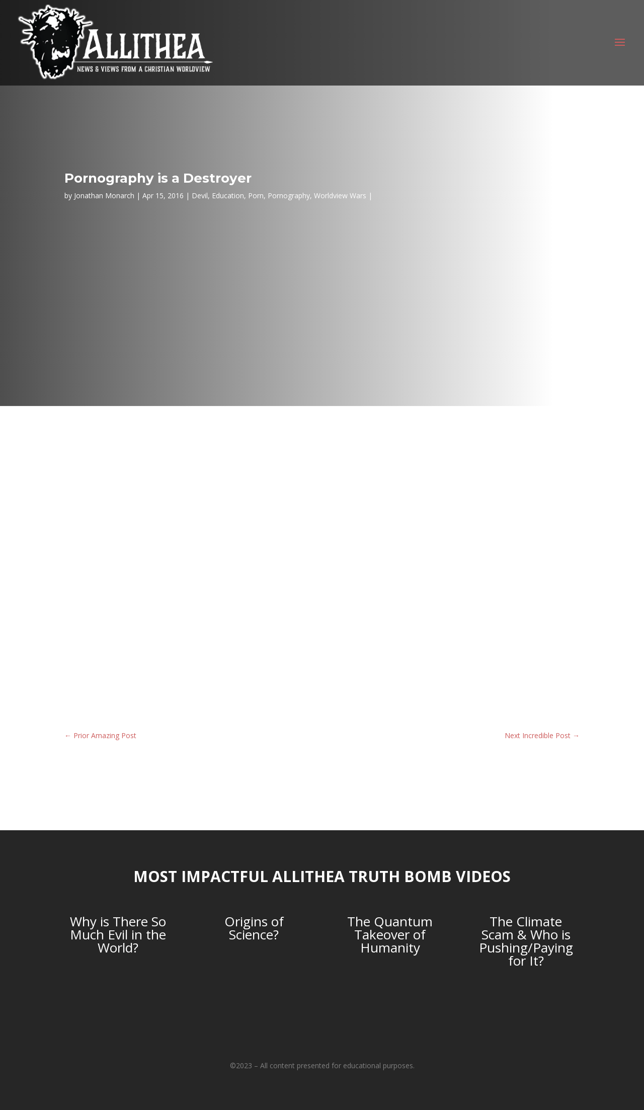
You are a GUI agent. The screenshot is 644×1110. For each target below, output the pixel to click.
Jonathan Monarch (104, 195)
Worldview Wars (340, 195)
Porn (256, 195)
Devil (200, 195)
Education (228, 195)
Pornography (289, 195)
